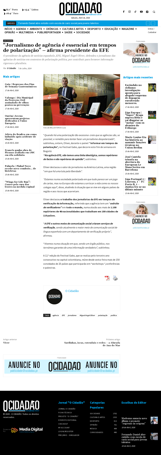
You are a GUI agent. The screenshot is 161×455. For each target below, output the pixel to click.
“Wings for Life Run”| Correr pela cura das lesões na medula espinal (20, 184)
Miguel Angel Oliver (87, 315)
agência (55, 315)
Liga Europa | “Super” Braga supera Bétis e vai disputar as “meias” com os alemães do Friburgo (135, 118)
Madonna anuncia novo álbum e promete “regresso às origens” (51, 23)
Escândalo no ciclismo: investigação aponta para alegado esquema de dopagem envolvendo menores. (135, 94)
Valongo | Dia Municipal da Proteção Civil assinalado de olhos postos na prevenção (19, 101)
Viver (6, 342)
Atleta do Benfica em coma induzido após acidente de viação (21, 137)
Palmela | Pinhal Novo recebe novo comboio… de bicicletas (20, 168)
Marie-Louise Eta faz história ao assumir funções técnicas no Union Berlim (135, 140)
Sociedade (8, 41)
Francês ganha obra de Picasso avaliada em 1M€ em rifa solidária (20, 153)
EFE (63, 315)
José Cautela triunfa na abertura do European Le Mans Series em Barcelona (134, 159)
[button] (154, 12)
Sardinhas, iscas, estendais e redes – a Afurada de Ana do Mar (92, 344)
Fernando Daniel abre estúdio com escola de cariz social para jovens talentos (134, 438)
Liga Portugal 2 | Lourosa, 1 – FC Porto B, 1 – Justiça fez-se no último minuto (135, 180)
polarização (102, 315)
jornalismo (72, 315)
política (114, 315)
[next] (153, 23)
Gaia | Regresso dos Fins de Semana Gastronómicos (21, 85)
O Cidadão (11, 68)
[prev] (148, 23)
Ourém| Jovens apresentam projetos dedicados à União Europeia (17, 120)
